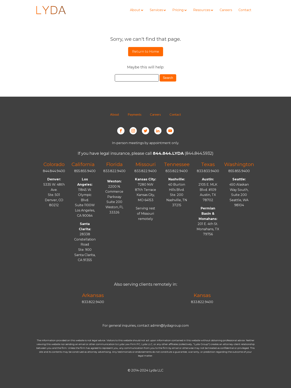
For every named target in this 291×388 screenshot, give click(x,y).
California (83, 164)
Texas (208, 164)
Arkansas (93, 295)
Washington (239, 164)
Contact (175, 114)
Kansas (202, 295)
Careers (155, 114)
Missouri (145, 164)
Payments (134, 114)
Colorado (54, 164)
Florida (114, 164)
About (114, 114)
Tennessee (177, 164)
